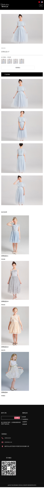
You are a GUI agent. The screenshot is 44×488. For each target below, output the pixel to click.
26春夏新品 (25, 419)
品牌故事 (24, 424)
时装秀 (24, 416)
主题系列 (24, 421)
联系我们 (18, 67)
